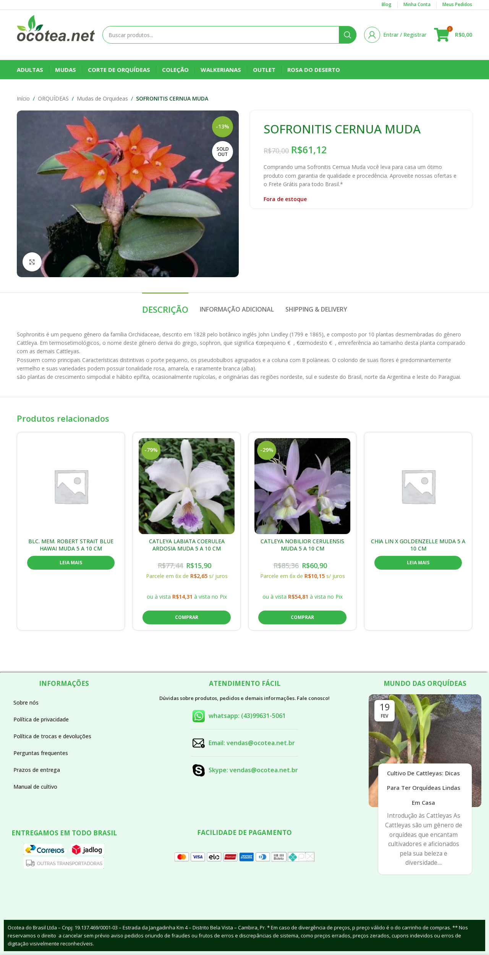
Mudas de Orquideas (102, 98)
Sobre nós (26, 702)
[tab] (165, 305)
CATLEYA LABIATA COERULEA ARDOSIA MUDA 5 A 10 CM (187, 545)
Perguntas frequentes (40, 753)
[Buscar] (229, 35)
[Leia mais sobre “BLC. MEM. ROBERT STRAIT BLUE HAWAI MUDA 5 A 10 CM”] (71, 563)
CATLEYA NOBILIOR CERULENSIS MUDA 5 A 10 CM (302, 545)
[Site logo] (56, 34)
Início (23, 98)
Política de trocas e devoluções (52, 736)
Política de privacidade (41, 719)
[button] (186, 617)
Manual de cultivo (35, 786)
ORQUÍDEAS (53, 98)
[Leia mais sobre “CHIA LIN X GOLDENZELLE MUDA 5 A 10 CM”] (418, 563)
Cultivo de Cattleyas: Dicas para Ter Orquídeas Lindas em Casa (423, 787)
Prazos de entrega (36, 769)
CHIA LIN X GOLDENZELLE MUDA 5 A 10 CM (418, 545)
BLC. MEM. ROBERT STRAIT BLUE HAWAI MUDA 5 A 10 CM (70, 545)
